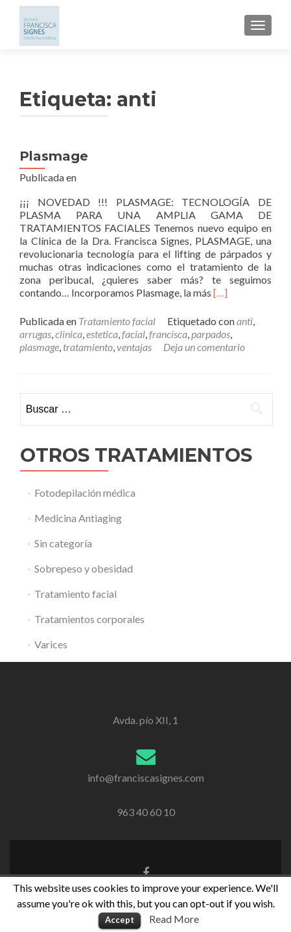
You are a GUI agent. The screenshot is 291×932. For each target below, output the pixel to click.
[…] (220, 292)
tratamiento (88, 347)
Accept (119, 920)
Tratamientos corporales (89, 619)
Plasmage (53, 156)
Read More (174, 919)
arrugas (35, 334)
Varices (50, 644)
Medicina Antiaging (78, 518)
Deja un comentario (204, 347)
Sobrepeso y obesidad (83, 568)
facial (133, 334)
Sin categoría (63, 543)
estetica (102, 334)
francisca (168, 334)
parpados (210, 334)
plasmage (39, 347)
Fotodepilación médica (84, 492)
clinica (68, 334)
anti (245, 321)
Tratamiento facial (117, 321)
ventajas (134, 347)
